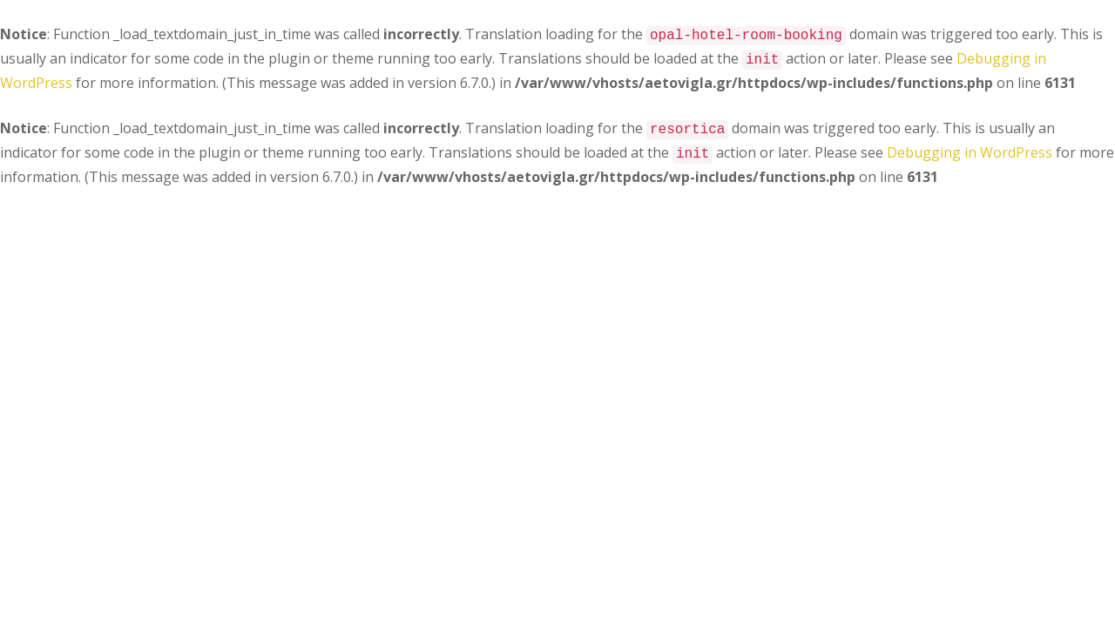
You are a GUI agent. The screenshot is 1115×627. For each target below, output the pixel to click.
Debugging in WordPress (969, 152)
